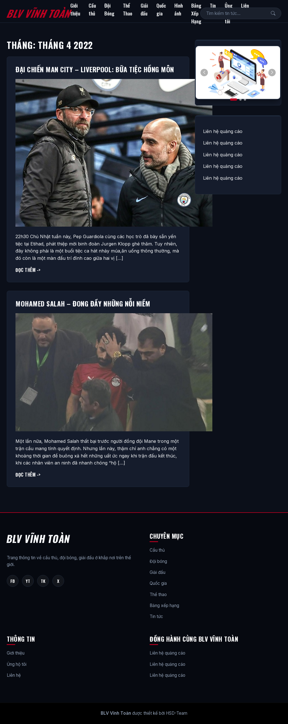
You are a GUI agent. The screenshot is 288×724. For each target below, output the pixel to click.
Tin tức (156, 616)
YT (28, 581)
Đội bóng (158, 561)
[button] (272, 72)
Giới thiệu (75, 9)
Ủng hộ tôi (16, 664)
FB (12, 581)
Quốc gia (161, 9)
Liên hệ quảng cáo (222, 131)
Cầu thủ (92, 9)
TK (43, 581)
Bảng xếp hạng (164, 605)
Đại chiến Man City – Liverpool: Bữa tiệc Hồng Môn (94, 69)
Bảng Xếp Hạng (196, 13)
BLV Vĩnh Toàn (38, 13)
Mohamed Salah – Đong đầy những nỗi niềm (82, 303)
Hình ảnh (178, 9)
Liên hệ (14, 675)
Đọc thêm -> (28, 270)
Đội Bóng (109, 9)
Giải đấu (144, 9)
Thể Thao (127, 9)
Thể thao (158, 594)
